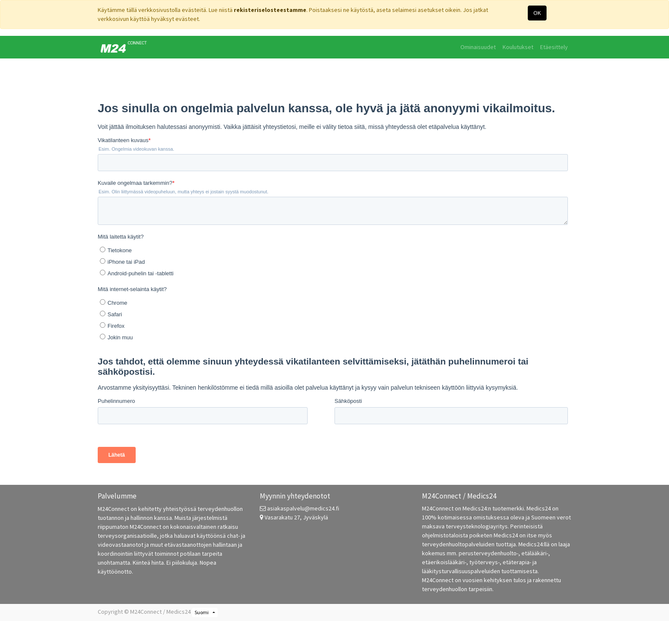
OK (537, 13)
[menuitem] (478, 47)
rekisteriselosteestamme (270, 10)
